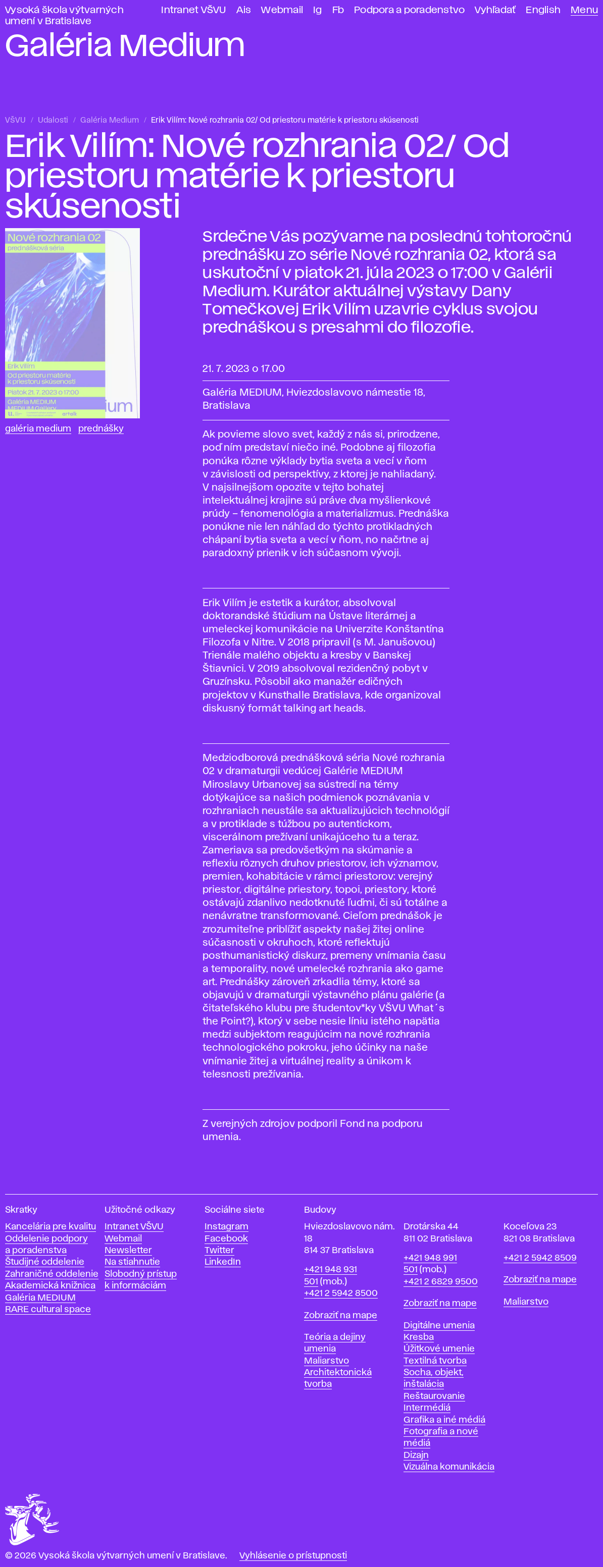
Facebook (226, 1239)
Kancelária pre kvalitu (50, 1227)
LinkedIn (223, 1262)
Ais (244, 10)
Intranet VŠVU (193, 10)
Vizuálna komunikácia (449, 1467)
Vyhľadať (495, 10)
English (543, 10)
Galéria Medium (109, 120)
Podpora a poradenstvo (409, 10)
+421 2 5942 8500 (341, 1293)
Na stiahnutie (132, 1262)
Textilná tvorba (435, 1361)
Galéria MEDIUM (40, 1298)
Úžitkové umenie (439, 1349)
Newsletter (128, 1251)
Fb (338, 10)
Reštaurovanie (434, 1396)
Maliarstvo (326, 1361)
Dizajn (416, 1455)
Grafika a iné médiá (444, 1420)
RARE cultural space (48, 1310)
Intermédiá (427, 1408)
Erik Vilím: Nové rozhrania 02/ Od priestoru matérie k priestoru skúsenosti (285, 120)
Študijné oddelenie (44, 1262)
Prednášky (101, 429)
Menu (584, 10)
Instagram (226, 1227)
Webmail (282, 10)
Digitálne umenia (439, 1326)
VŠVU (15, 120)
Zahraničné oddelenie (51, 1274)
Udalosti (53, 120)
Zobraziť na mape (340, 1316)
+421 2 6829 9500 (441, 1282)
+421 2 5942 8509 (540, 1258)
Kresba (419, 1337)
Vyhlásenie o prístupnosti (293, 1556)
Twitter (219, 1251)
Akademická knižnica (50, 1286)
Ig (317, 10)
